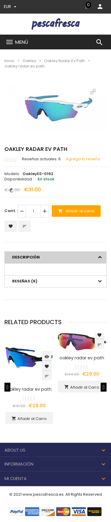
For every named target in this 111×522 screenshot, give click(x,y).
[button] (93, 91)
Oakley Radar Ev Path (64, 61)
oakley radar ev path (29, 389)
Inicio (9, 61)
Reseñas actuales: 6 (41, 159)
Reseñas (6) (24, 281)
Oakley (29, 61)
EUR (10, 6)
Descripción (26, 257)
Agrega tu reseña (83, 159)
